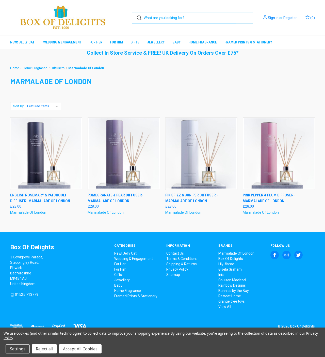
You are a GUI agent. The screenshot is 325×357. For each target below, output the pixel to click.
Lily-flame (226, 264)
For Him (116, 42)
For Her (95, 42)
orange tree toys (231, 301)
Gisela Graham (230, 269)
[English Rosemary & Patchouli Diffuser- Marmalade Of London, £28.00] (46, 153)
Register (290, 18)
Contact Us (175, 253)
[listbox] (43, 106)
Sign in (273, 18)
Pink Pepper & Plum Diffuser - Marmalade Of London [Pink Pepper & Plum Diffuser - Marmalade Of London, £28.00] (269, 198)
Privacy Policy (177, 269)
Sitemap (173, 275)
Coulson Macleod (232, 280)
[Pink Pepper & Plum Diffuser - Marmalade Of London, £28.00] (279, 153)
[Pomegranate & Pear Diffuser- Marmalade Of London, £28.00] (124, 153)
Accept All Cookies (80, 349)
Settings (17, 349)
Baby (176, 42)
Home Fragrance (202, 42)
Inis (221, 275)
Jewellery (156, 42)
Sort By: (18, 106)
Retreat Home (229, 296)
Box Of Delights (230, 259)
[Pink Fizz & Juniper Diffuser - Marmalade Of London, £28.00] (201, 153)
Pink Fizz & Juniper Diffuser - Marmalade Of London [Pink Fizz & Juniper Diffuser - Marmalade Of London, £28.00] (191, 198)
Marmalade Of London (236, 253)
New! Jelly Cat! (23, 42)
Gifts (135, 42)
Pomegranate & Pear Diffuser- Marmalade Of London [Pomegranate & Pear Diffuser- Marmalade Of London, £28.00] (115, 198)
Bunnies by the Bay (233, 291)
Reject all (44, 349)
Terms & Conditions (182, 259)
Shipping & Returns (181, 264)
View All (224, 307)
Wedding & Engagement (62, 42)
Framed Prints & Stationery (248, 42)
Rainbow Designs (232, 285)
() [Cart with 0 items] (310, 17)
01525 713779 (26, 294)
